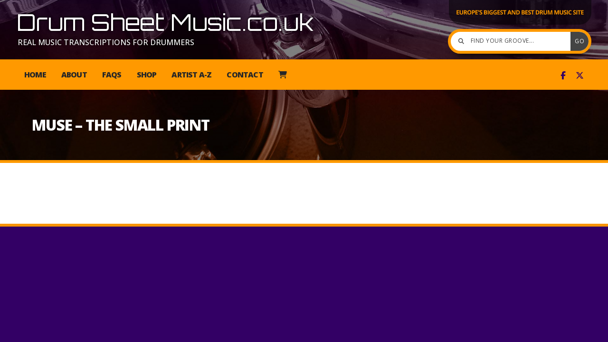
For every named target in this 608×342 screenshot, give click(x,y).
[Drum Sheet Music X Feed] (580, 75)
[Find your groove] (513, 41)
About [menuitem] (74, 74)
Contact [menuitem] (245, 74)
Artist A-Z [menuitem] (191, 74)
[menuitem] (282, 74)
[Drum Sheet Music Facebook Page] (563, 75)
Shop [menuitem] (147, 74)
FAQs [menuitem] (112, 74)
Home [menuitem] (35, 74)
